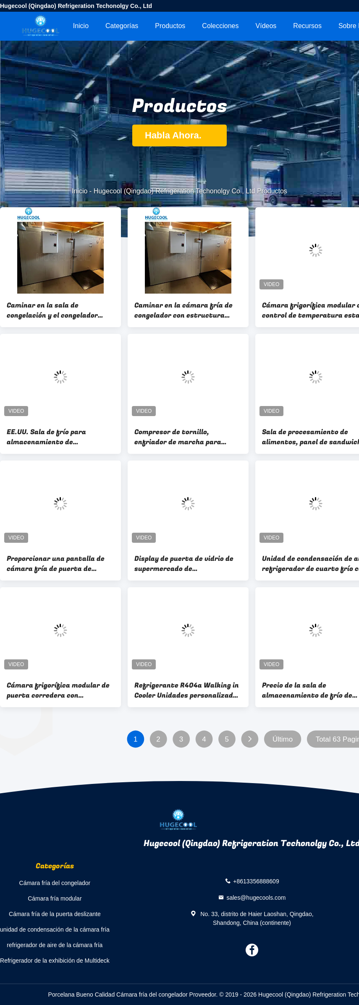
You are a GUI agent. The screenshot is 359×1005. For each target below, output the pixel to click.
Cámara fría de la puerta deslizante (55, 914)
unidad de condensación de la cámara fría (55, 929)
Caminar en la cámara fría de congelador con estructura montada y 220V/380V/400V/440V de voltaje (183, 310)
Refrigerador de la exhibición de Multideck (55, 960)
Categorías (121, 25)
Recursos (307, 25)
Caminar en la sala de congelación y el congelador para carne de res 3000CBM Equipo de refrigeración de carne (53, 310)
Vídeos (266, 25)
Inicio (81, 25)
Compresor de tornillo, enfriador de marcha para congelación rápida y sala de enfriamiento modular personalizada (181, 437)
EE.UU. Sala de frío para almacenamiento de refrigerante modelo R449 (50, 437)
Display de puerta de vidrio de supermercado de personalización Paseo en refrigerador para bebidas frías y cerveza (187, 564)
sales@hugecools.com (256, 897)
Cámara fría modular (54, 898)
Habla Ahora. (179, 135)
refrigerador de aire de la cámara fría (54, 945)
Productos (170, 25)
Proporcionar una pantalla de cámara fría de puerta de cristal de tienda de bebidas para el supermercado (56, 564)
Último (283, 739)
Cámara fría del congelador (55, 883)
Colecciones (220, 25)
